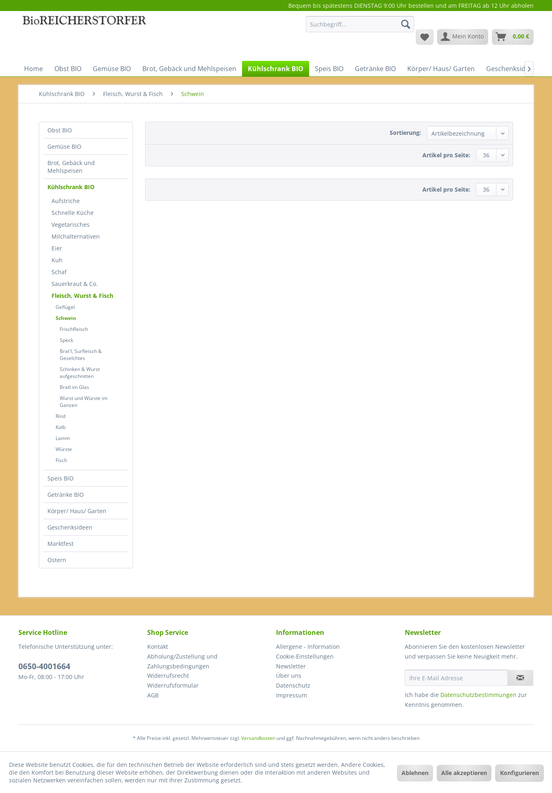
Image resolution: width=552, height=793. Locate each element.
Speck (66, 340)
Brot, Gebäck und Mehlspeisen (71, 166)
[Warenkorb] (513, 37)
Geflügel (65, 307)
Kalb (60, 427)
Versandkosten (258, 738)
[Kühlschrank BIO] (275, 68)
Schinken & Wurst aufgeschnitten (80, 373)
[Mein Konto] (462, 37)
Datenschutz (293, 685)
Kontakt (157, 646)
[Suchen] (405, 24)
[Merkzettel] (424, 37)
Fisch (61, 460)
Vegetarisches (71, 224)
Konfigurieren (519, 773)
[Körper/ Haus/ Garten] (441, 68)
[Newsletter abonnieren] (520, 678)
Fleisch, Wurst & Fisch (82, 295)
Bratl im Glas (74, 387)
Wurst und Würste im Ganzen (84, 402)
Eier (57, 248)
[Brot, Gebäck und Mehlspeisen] (189, 68)
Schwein (66, 318)
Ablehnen (415, 773)
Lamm (63, 438)
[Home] (33, 68)
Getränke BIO (65, 494)
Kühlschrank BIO (70, 187)
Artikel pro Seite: (446, 155)
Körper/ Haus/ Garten (76, 511)
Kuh (57, 260)
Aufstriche (66, 201)
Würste (64, 449)
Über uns (288, 675)
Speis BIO (60, 478)
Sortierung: (405, 132)
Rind (60, 416)
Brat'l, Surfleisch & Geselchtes (81, 355)
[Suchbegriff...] (360, 24)
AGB (153, 695)
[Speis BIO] (329, 68)
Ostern (56, 560)
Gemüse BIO (64, 146)
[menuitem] (360, 28)
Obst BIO (59, 130)
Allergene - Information (308, 646)
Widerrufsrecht (168, 675)
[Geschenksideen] (511, 68)
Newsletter (291, 666)
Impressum (291, 695)
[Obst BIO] (68, 68)
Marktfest (60, 543)
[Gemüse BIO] (112, 68)
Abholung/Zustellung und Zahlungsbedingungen (182, 661)
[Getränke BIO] (375, 68)
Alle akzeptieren (464, 773)
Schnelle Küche (73, 213)
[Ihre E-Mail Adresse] (456, 678)
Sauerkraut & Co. (75, 284)
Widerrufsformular (173, 685)
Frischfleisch (74, 329)
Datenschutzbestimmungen (478, 695)
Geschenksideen (69, 527)
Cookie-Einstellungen (305, 656)
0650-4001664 (44, 666)
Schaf (59, 272)
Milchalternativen (76, 236)
